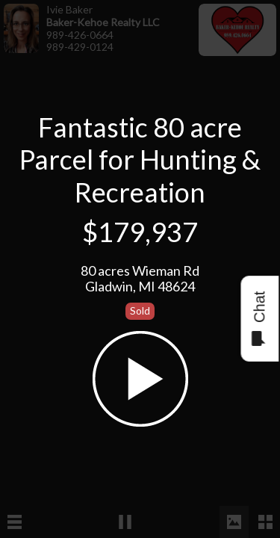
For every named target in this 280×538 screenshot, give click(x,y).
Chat (258, 318)
